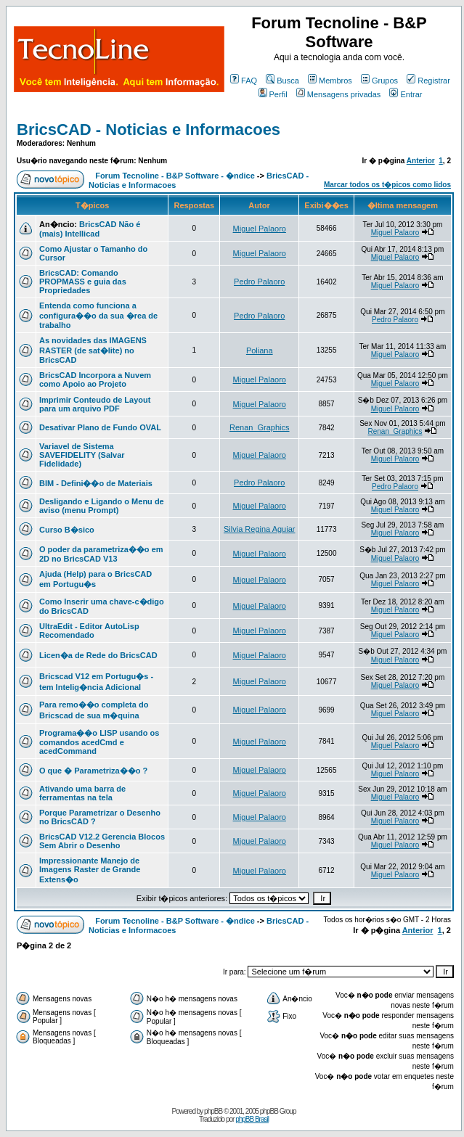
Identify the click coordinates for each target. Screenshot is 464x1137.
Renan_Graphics (259, 427)
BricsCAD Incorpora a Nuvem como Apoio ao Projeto (95, 379)
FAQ (243, 80)
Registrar (428, 80)
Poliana (259, 350)
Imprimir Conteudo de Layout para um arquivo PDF (94, 404)
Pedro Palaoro (259, 281)
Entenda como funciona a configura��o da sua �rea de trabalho (98, 315)
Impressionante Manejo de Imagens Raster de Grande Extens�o (89, 870)
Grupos (379, 80)
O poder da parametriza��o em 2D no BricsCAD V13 (101, 554)
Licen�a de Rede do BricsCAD (98, 655)
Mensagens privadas (338, 94)
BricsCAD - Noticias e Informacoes (148, 129)
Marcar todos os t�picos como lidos (387, 185)
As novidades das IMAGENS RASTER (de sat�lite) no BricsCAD (93, 350)
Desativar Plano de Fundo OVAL (100, 427)
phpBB (213, 1111)
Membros (330, 80)
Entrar (405, 94)
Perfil (273, 94)
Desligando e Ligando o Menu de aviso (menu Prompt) (101, 505)
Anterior (421, 161)
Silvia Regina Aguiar (259, 529)
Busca (282, 80)
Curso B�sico (66, 529)
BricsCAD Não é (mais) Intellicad (89, 229)
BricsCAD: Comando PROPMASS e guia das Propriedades (82, 281)
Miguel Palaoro (259, 228)
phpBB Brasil (252, 1119)
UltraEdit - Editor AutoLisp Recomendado (89, 630)
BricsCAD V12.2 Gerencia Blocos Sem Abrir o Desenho (102, 841)
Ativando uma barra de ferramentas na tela (82, 793)
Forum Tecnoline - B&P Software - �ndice (175, 175)
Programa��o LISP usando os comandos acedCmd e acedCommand (99, 741)
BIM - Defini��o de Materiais (95, 483)
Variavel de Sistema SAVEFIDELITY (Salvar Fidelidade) (82, 455)
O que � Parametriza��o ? (93, 770)
